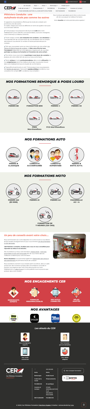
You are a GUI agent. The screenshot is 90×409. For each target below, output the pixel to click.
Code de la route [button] (23, 8)
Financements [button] (38, 8)
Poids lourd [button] (65, 5)
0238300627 (10, 378)
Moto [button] (44, 5)
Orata (72, 405)
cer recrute (27, 5)
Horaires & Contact (76, 8)
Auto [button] (35, 5)
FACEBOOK (51, 8)
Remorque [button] (53, 5)
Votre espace (70, 378)
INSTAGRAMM (60, 11)
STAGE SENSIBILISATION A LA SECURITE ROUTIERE (35, 11)
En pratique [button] (62, 8)
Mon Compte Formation (72, 370)
